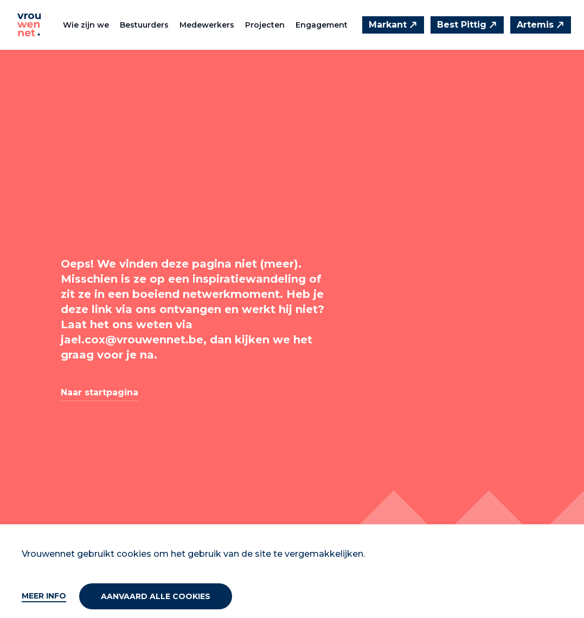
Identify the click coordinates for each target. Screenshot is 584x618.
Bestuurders (144, 25)
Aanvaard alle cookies (155, 596)
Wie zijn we (86, 25)
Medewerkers (206, 25)
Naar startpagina (99, 392)
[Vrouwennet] (29, 25)
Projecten (265, 25)
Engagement (322, 25)
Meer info (44, 596)
